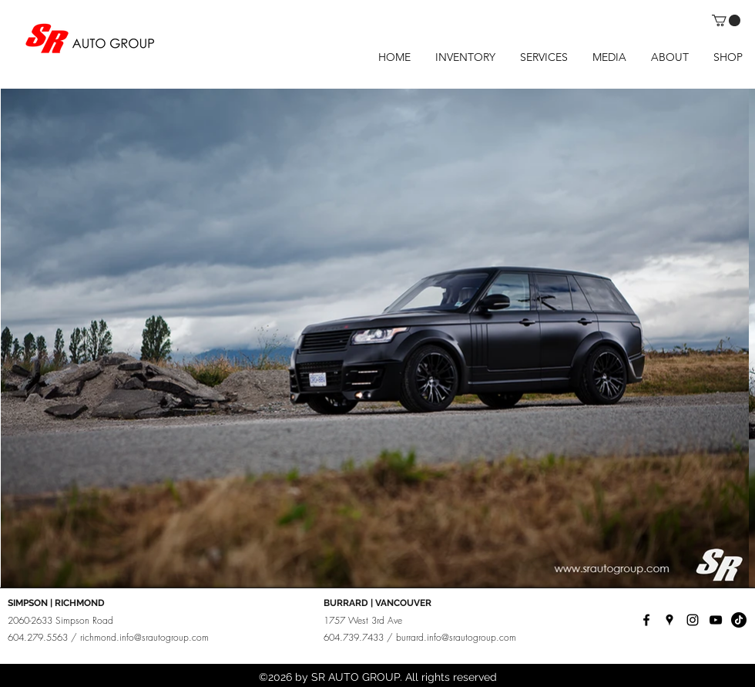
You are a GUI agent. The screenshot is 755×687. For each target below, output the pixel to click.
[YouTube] (715, 620)
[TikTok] (739, 620)
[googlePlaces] (669, 620)
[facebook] (646, 620)
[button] (726, 20)
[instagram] (692, 620)
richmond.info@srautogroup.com (144, 637)
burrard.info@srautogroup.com (456, 637)
